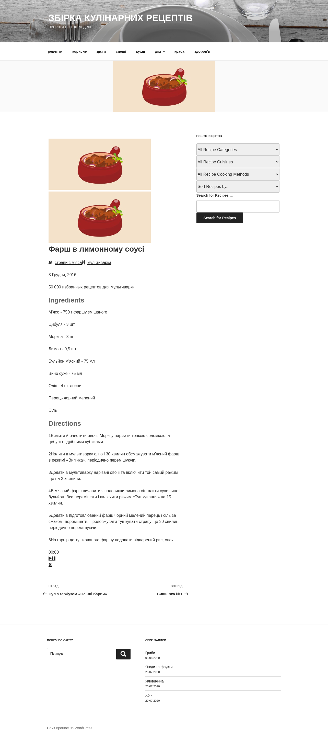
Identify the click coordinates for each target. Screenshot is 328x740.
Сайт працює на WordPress (69, 728)
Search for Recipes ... (214, 195)
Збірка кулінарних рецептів (121, 18)
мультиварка (99, 262)
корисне (79, 51)
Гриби (150, 653)
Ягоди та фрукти (159, 667)
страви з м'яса (68, 262)
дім (160, 51)
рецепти (55, 51)
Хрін (149, 695)
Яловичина (154, 681)
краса (179, 51)
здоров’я (202, 51)
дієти (101, 51)
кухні (140, 51)
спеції (121, 51)
